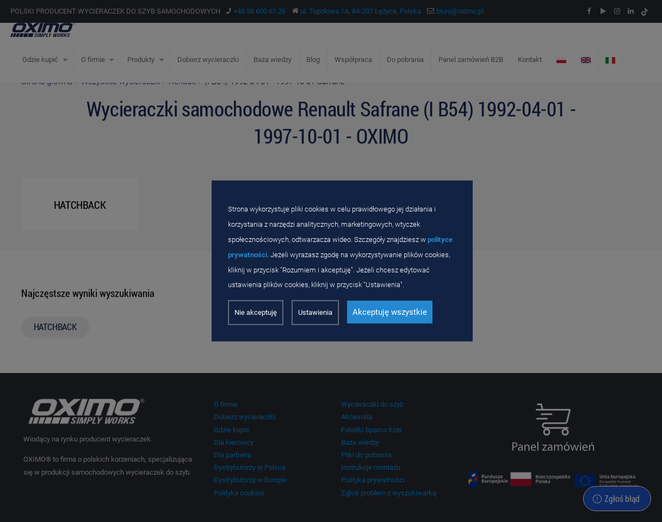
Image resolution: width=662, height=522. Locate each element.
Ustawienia (315, 312)
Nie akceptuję (255, 312)
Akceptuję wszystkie (389, 312)
